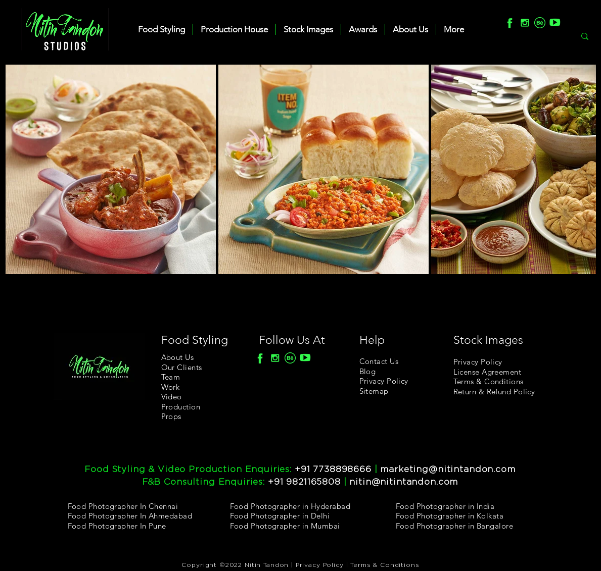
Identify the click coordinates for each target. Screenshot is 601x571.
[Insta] (524, 22)
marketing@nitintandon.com (447, 469)
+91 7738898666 (333, 469)
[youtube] (555, 22)
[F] (509, 22)
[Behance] (539, 22)
